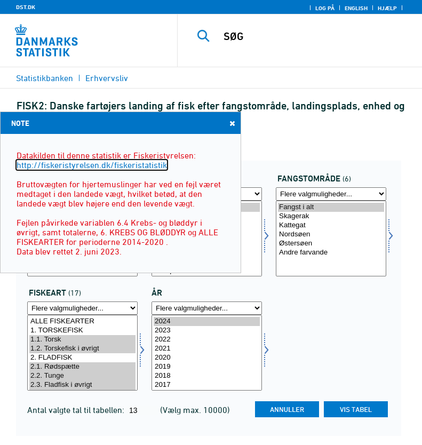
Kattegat (331, 225)
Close (231, 123)
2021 (207, 348)
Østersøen (331, 243)
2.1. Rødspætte (82, 366)
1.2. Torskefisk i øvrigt (82, 348)
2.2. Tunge (82, 375)
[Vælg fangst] (331, 238)
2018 (207, 375)
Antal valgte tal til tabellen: (76, 410)
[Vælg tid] (207, 353)
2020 (207, 357)
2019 (207, 366)
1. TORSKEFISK (82, 330)
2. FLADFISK (82, 357)
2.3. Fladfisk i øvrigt (82, 385)
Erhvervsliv (106, 78)
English (356, 8)
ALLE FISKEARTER (82, 321)
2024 (207, 321)
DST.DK (25, 7)
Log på (325, 8)
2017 (207, 385)
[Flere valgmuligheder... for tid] (207, 308)
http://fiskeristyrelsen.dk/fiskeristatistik (92, 165)
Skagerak (331, 216)
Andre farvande (331, 252)
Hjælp (387, 8)
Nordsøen (331, 234)
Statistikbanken (44, 78)
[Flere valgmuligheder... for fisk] (82, 308)
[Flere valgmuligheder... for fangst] (331, 194)
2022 (207, 339)
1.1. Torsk (82, 339)
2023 (207, 330)
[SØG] (315, 36)
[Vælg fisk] (82, 353)
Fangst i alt (331, 207)
